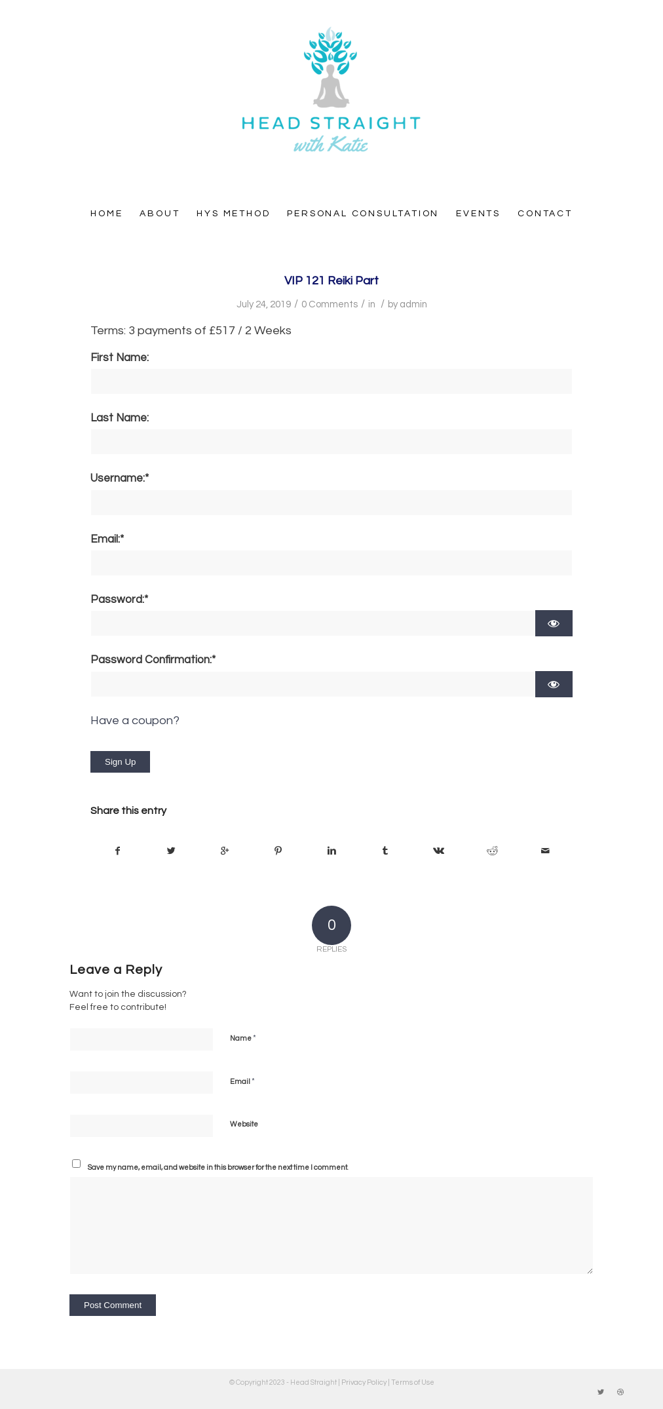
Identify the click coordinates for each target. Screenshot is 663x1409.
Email (242, 1081)
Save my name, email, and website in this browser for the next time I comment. (218, 1167)
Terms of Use (412, 1382)
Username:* (119, 478)
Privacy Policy (364, 1382)
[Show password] (554, 623)
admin (413, 304)
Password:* (119, 600)
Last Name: (119, 418)
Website (244, 1124)
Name (243, 1038)
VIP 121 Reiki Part (331, 281)
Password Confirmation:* (153, 660)
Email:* (107, 539)
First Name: (119, 358)
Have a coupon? (135, 720)
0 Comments (329, 304)
